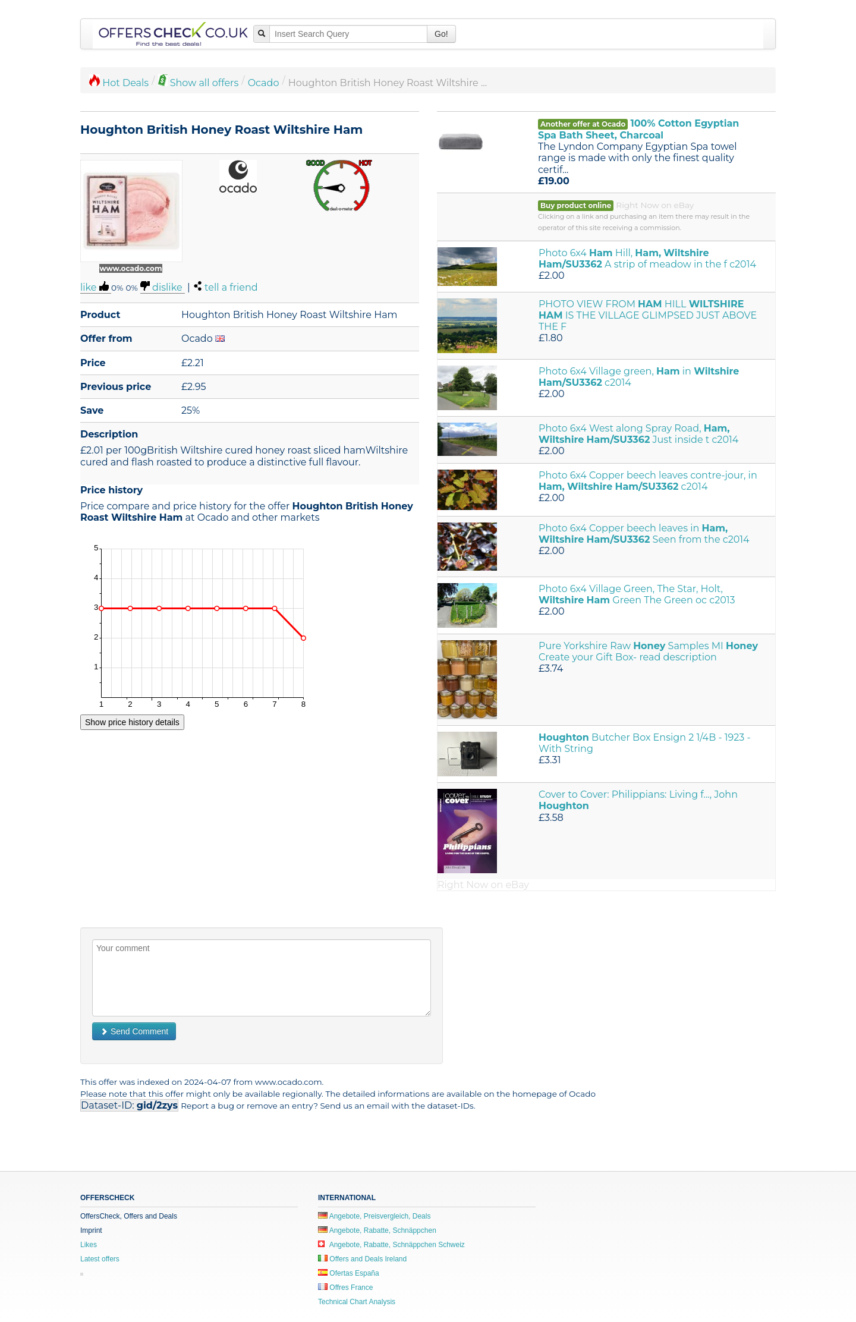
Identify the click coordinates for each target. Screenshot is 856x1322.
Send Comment (134, 1031)
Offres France (345, 1287)
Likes (88, 1245)
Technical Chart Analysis (356, 1302)
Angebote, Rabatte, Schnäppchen (377, 1230)
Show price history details (132, 722)
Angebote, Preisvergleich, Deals (374, 1216)
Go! (441, 34)
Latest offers (99, 1259)
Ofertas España (348, 1273)
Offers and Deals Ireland (362, 1259)
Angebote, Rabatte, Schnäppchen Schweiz (391, 1245)
